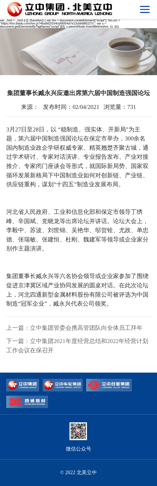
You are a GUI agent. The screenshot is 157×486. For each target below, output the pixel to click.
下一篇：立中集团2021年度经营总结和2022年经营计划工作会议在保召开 (77, 345)
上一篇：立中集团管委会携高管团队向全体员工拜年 (74, 328)
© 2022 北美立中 (78, 472)
